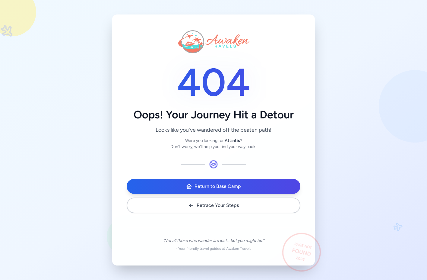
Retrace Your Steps (213, 205)
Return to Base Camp (213, 186)
